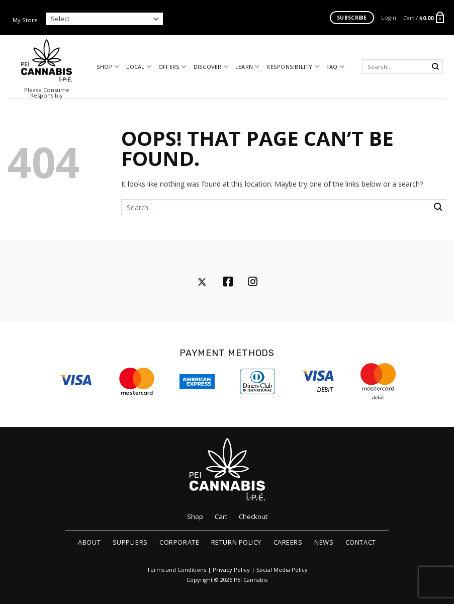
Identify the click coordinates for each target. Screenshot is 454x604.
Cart (221, 516)
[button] (388, 17)
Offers (172, 66)
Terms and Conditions (176, 569)
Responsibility (292, 66)
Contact (360, 542)
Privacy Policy (231, 569)
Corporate (179, 542)
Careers (288, 542)
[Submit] (435, 66)
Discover (211, 66)
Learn (247, 66)
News (323, 542)
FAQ (335, 66)
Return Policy (236, 542)
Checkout (253, 516)
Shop (108, 66)
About (89, 542)
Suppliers (130, 542)
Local (138, 66)
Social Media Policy (282, 569)
